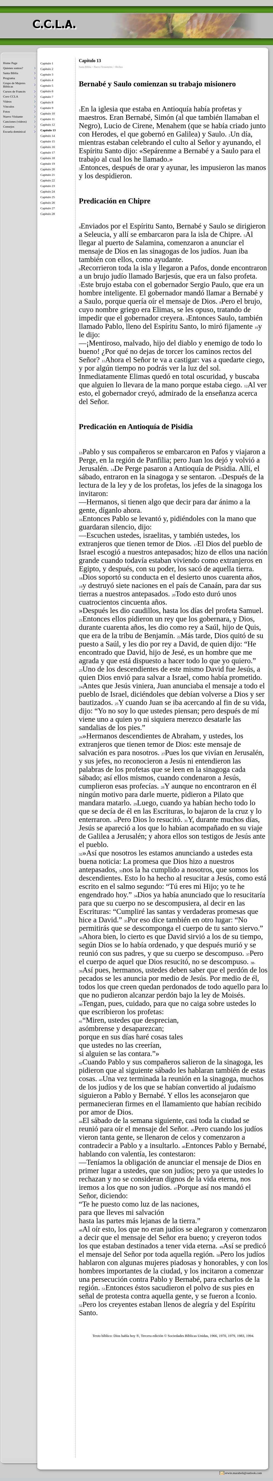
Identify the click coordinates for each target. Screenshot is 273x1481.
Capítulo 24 (47, 191)
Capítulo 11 (47, 119)
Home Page (10, 63)
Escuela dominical (14, 131)
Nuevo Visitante (13, 116)
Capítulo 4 (46, 80)
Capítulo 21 (47, 174)
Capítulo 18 (47, 158)
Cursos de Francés (14, 91)
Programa (9, 78)
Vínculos (8, 106)
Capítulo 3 (46, 74)
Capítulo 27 (47, 208)
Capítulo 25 (47, 197)
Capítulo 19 (47, 163)
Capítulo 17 (47, 152)
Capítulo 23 (47, 186)
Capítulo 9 (46, 108)
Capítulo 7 (46, 96)
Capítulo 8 (46, 102)
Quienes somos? (13, 68)
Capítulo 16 (47, 147)
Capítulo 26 (47, 202)
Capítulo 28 (47, 213)
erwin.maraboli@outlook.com (243, 1473)
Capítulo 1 (46, 63)
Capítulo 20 (47, 169)
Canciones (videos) (15, 121)
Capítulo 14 (47, 135)
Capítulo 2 (46, 68)
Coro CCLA (10, 96)
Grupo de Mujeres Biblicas (14, 84)
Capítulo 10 (47, 113)
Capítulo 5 (46, 85)
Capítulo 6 (46, 91)
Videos (7, 101)
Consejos (8, 126)
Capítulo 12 (47, 124)
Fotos (6, 111)
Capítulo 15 (47, 141)
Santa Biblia (10, 73)
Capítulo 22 (47, 180)
